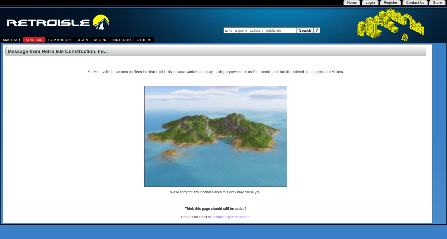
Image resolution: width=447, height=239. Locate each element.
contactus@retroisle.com (231, 217)
